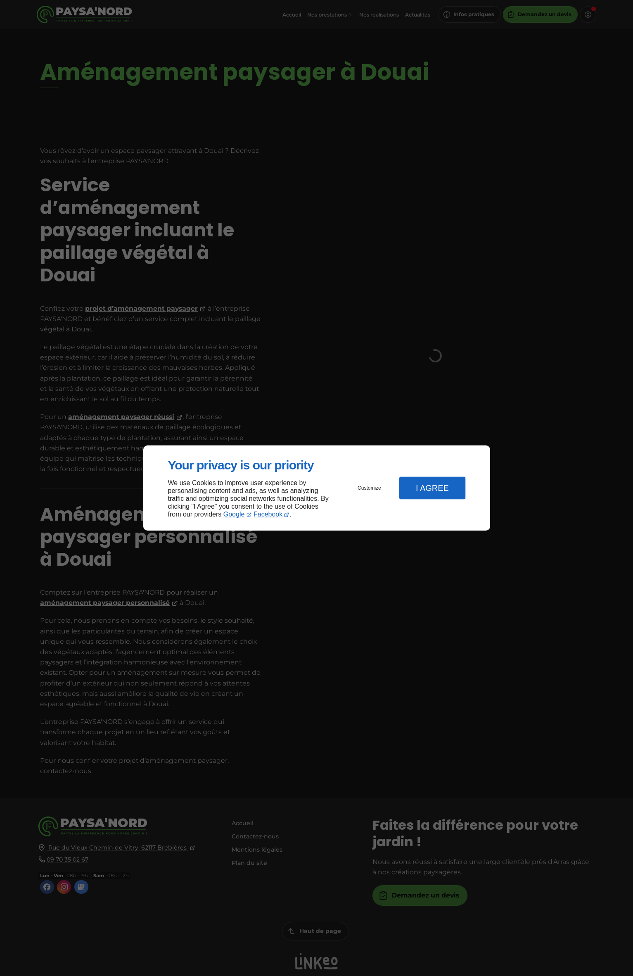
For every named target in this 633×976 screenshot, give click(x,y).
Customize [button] (369, 488)
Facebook (268, 514)
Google (234, 514)
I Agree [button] (432, 488)
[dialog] (316, 488)
